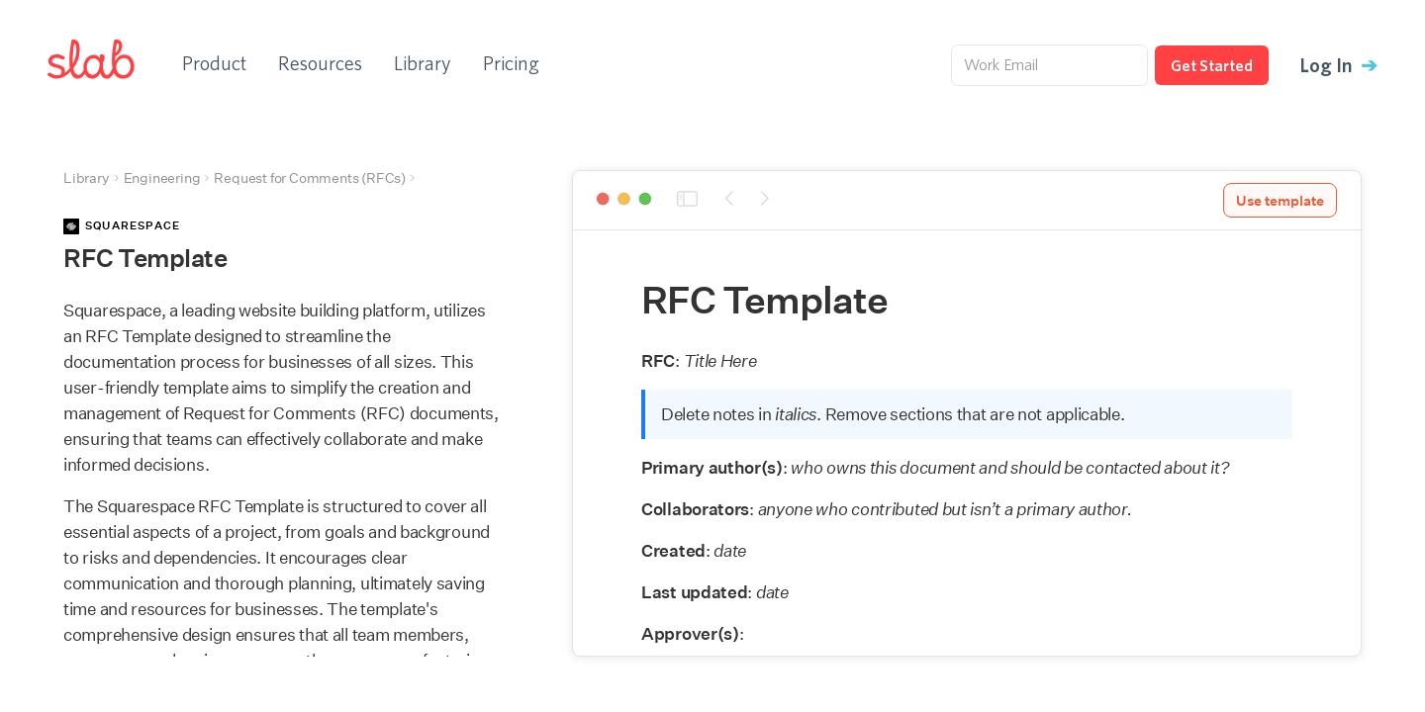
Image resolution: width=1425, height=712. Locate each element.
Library (422, 62)
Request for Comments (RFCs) (310, 178)
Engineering (162, 178)
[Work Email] (1049, 65)
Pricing (511, 62)
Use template (1280, 201)
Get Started (1212, 65)
